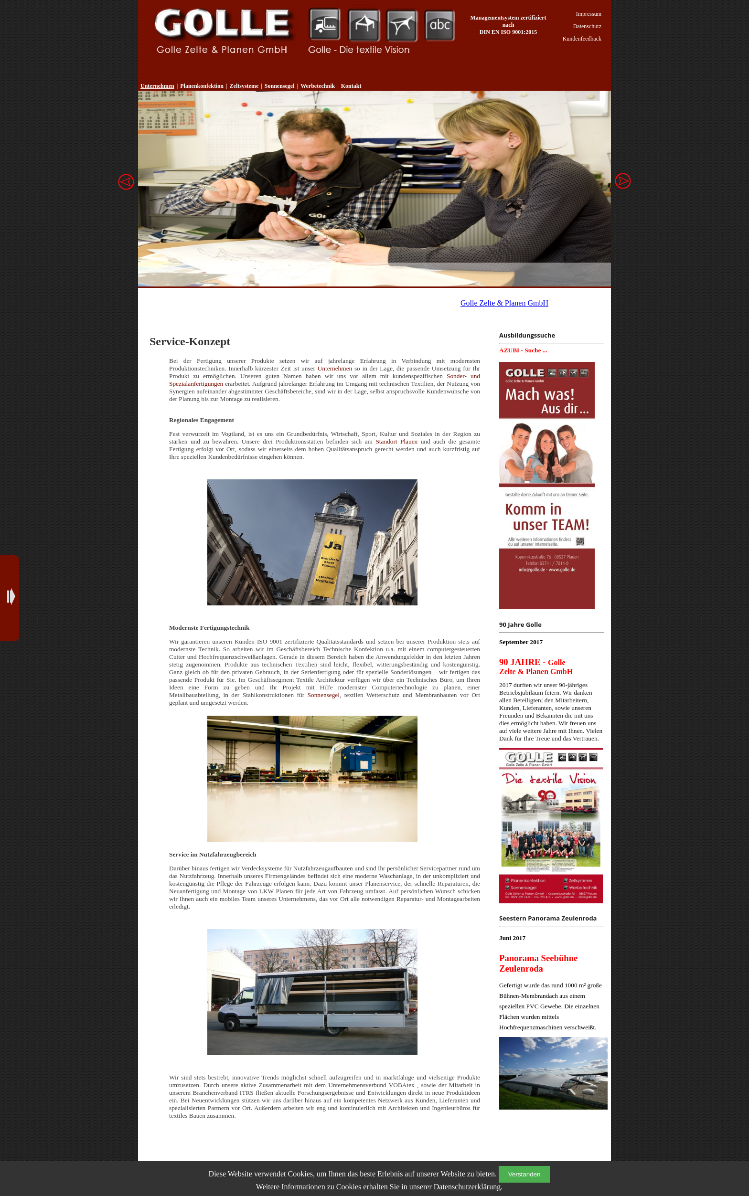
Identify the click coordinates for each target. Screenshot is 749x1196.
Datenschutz (587, 26)
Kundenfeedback (582, 38)
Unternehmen (157, 86)
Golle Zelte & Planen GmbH (504, 303)
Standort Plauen (396, 441)
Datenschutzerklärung (467, 1187)
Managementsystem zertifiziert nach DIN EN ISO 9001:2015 (508, 24)
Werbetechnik (440, 25)
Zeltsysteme (363, 25)
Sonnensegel (401, 25)
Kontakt (351, 86)
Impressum (588, 14)
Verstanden (524, 1174)
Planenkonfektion (324, 25)
